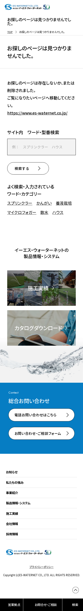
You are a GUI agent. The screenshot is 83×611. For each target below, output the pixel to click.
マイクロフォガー (21, 212)
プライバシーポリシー (41, 567)
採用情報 (12, 534)
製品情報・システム (18, 503)
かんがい (44, 203)
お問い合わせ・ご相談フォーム (37, 433)
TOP (10, 32)
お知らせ (11, 472)
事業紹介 (12, 493)
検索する (22, 168)
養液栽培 (64, 203)
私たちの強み (14, 482)
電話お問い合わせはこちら (35, 415)
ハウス (57, 212)
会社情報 (12, 524)
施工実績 (12, 513)
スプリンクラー (19, 203)
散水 (44, 212)
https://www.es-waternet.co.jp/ (37, 113)
